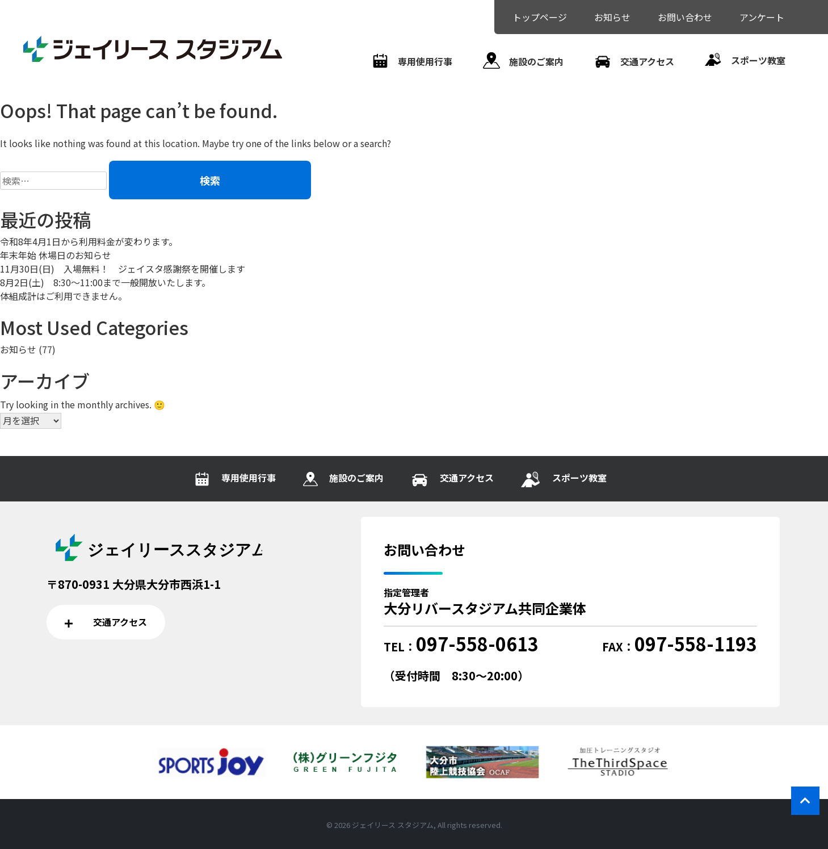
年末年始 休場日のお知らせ (55, 255)
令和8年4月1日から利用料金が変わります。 (89, 241)
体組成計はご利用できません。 (63, 296)
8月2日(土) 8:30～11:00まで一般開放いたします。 (105, 282)
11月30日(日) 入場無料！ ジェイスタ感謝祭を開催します (122, 268)
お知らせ (18, 349)
